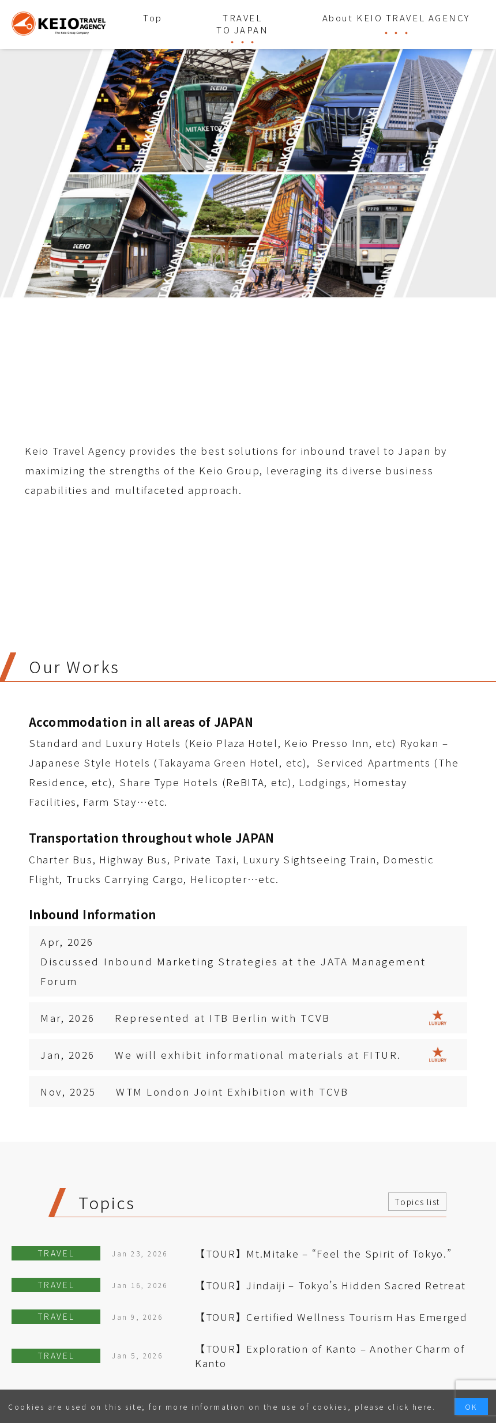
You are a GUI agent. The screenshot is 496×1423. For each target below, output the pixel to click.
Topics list (417, 1201)
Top (153, 18)
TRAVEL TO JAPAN (242, 24)
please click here (394, 1406)
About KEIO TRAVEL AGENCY (396, 18)
